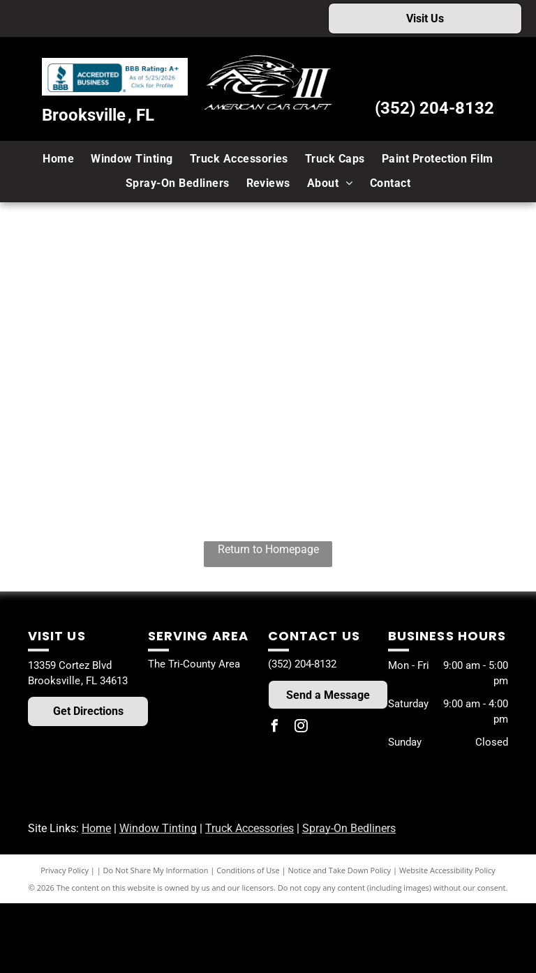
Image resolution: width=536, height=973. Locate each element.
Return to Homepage (268, 549)
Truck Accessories (249, 828)
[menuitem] (58, 159)
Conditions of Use (248, 870)
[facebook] (274, 727)
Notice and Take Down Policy (340, 870)
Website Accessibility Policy (447, 870)
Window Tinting (158, 828)
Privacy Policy (64, 870)
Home (96, 828)
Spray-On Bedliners (349, 828)
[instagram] (301, 727)
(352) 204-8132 (434, 108)
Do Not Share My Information (156, 870)
